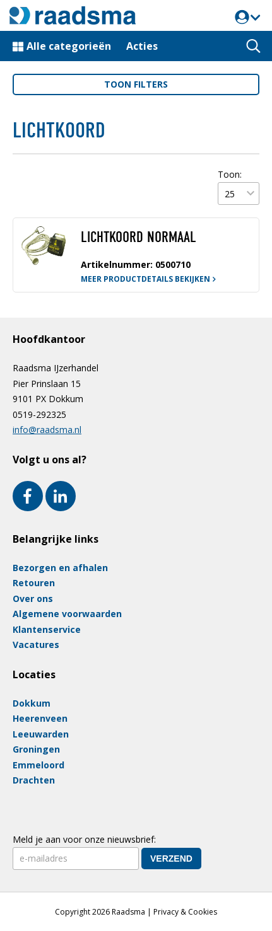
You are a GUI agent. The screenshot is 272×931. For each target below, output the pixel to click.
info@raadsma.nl (47, 430)
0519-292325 (39, 414)
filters (136, 84)
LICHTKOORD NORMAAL (138, 237)
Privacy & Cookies (185, 911)
